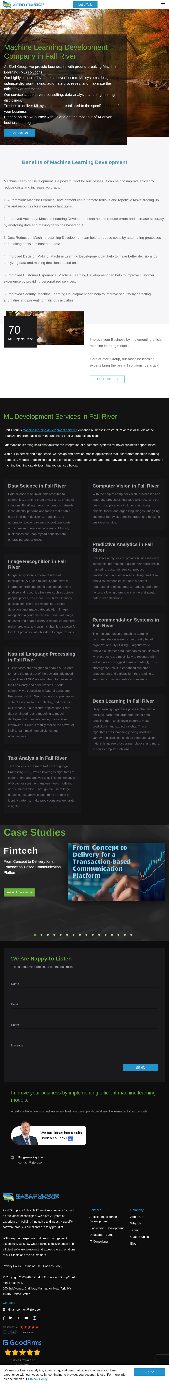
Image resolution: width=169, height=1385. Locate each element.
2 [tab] (41, 935)
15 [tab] (125, 935)
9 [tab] (86, 935)
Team (134, 1230)
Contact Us (20, 133)
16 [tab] (131, 935)
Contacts (9, 1303)
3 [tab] (48, 935)
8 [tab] (80, 935)
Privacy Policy (37, 1379)
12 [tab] (105, 935)
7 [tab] (73, 935)
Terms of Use (32, 1266)
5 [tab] (61, 935)
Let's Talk (85, 4)
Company (137, 1210)
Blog (133, 1243)
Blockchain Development (106, 1228)
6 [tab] (67, 935)
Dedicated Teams (101, 1235)
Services (95, 1210)
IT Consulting (98, 1241)
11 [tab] (99, 935)
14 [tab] (118, 935)
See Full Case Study (19, 892)
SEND (140, 1068)
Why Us (135, 1223)
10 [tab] (93, 935)
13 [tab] (112, 935)
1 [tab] (35, 935)
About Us (136, 1217)
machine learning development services (50, 430)
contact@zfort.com (31, 1162)
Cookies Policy (52, 1266)
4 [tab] (54, 935)
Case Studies (139, 1237)
